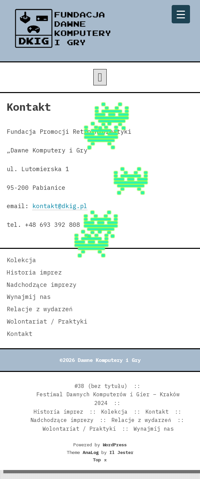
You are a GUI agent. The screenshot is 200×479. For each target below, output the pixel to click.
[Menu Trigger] (181, 14)
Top (100, 460)
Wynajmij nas (29, 297)
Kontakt (19, 334)
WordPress (115, 445)
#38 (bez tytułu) (101, 386)
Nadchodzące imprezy (41, 285)
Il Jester (121, 452)
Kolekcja (21, 260)
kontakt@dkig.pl (59, 206)
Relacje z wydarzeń (40, 309)
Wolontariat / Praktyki (47, 321)
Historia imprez (34, 272)
